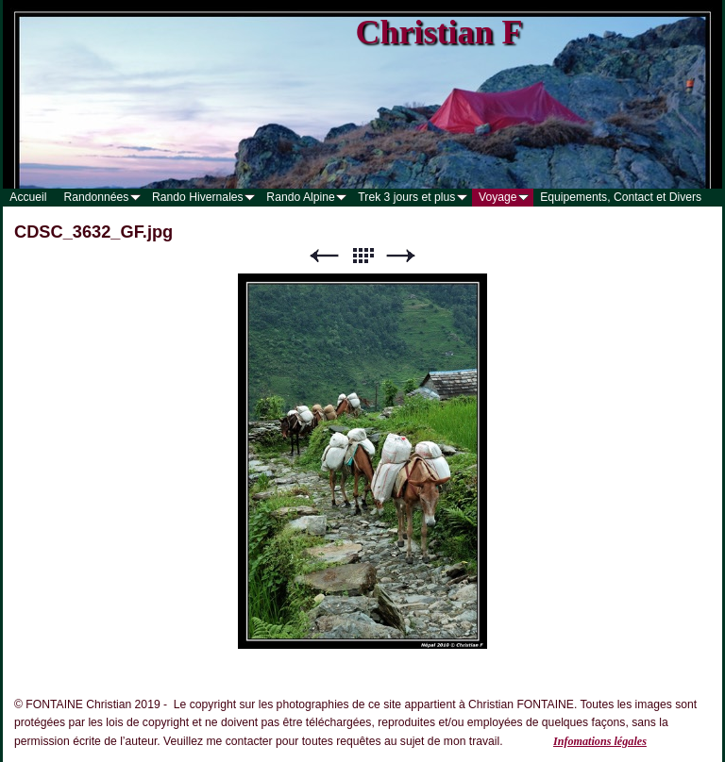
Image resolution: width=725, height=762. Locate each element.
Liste (362, 256)
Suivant (401, 256)
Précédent (324, 256)
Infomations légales (600, 741)
